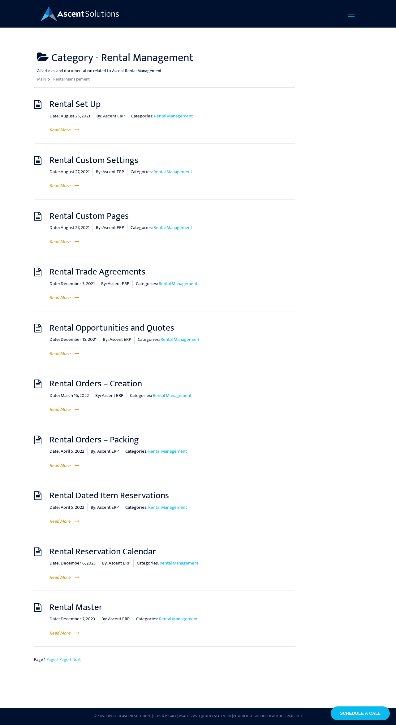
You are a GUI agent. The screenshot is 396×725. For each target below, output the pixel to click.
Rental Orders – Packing (94, 440)
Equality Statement (215, 716)
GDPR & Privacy (165, 716)
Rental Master (76, 607)
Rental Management (173, 116)
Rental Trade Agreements (97, 272)
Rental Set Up (75, 104)
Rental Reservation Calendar (103, 551)
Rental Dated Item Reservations (109, 495)
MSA (182, 716)
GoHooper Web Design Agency (278, 716)
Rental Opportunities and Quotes (112, 328)
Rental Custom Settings (94, 160)
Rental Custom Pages (89, 216)
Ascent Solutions (137, 716)
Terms (192, 716)
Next (76, 659)
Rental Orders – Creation (96, 383)
